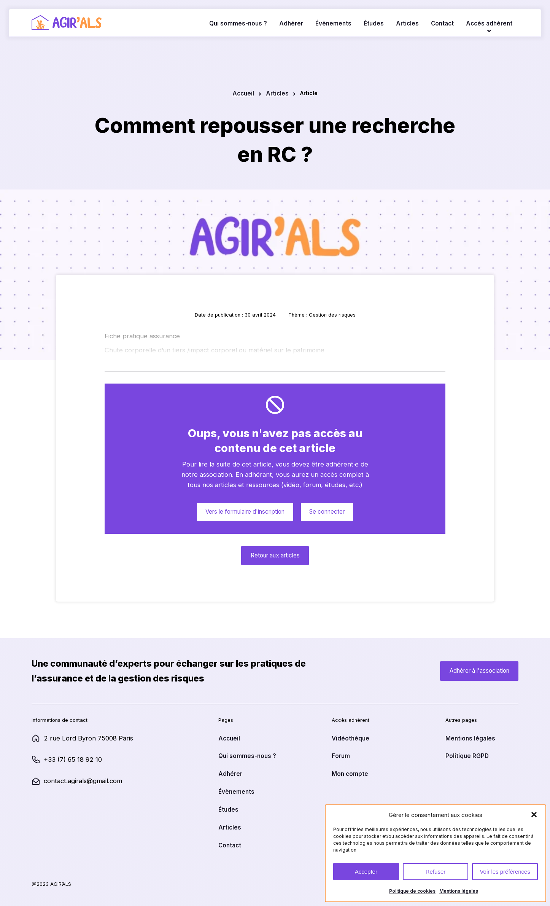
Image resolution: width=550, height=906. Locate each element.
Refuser (436, 871)
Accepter (366, 871)
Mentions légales (458, 891)
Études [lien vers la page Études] (374, 23)
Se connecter (327, 511)
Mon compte (350, 773)
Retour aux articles (275, 555)
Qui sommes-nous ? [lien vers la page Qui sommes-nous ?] (238, 23)
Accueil (243, 93)
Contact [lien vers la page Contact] (442, 23)
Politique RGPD (467, 756)
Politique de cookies (412, 891)
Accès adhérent (489, 23)
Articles (277, 93)
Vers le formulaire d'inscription (245, 511)
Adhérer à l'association (479, 670)
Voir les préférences (505, 871)
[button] (534, 814)
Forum (341, 756)
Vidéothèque (350, 738)
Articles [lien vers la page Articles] (407, 23)
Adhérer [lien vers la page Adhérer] (291, 23)
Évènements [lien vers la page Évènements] (333, 23)
